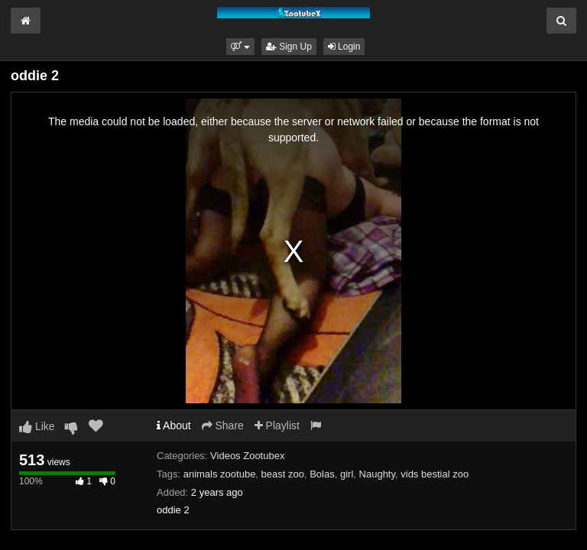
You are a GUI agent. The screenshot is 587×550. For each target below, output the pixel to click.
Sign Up (289, 46)
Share (223, 425)
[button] (240, 46)
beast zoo (282, 474)
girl (346, 474)
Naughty (377, 474)
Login (344, 46)
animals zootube (219, 474)
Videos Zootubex (247, 455)
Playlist (277, 425)
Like (37, 426)
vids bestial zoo (435, 474)
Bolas (322, 474)
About (174, 425)
